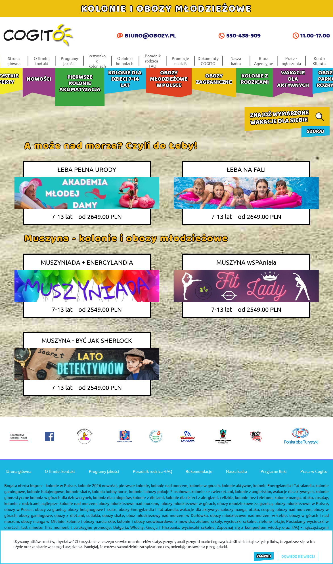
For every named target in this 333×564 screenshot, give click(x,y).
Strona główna (13, 61)
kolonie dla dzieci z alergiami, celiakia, (200, 497)
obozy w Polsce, (18, 509)
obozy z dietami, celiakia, (77, 515)
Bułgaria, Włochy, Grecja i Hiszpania (146, 527)
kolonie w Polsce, (61, 485)
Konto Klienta (319, 61)
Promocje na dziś (180, 61)
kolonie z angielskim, (253, 491)
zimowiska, (185, 521)
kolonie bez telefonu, (254, 497)
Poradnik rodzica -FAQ (153, 60)
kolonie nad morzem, (170, 485)
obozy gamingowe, (36, 515)
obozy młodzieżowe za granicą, (245, 503)
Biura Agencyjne (263, 61)
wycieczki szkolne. (198, 527)
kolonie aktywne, (237, 485)
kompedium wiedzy (263, 527)
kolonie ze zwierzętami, (212, 491)
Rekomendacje (199, 471)
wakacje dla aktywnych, (294, 491)
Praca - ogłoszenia (291, 61)
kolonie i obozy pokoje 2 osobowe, (159, 491)
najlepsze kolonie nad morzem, (69, 503)
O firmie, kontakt (41, 61)
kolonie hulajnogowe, (46, 491)
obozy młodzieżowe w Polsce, (302, 503)
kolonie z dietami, (149, 497)
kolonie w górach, (205, 485)
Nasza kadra (236, 61)
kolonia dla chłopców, (112, 497)
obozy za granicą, (50, 509)
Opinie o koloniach (124, 61)
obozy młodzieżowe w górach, (189, 503)
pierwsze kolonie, (134, 485)
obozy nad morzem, (294, 509)
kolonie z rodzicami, (22, 503)
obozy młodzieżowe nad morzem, (129, 503)
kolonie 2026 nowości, (98, 485)
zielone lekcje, (272, 521)
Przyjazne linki (274, 471)
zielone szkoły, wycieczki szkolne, (226, 521)
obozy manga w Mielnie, (43, 521)
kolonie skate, (78, 491)
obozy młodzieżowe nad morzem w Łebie (248, 515)
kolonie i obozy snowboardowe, (145, 521)
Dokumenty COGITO (208, 61)
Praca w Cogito (313, 471)
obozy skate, (113, 515)
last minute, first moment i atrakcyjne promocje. (66, 527)
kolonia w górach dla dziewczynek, (61, 497)
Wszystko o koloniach (97, 60)
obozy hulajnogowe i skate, (92, 509)
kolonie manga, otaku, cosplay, (302, 497)
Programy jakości (69, 61)
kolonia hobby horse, (110, 491)
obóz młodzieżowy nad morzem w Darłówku (167, 515)
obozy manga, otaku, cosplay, (249, 509)
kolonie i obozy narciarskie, (91, 521)
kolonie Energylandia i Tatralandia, (284, 485)
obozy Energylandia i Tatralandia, (149, 509)
